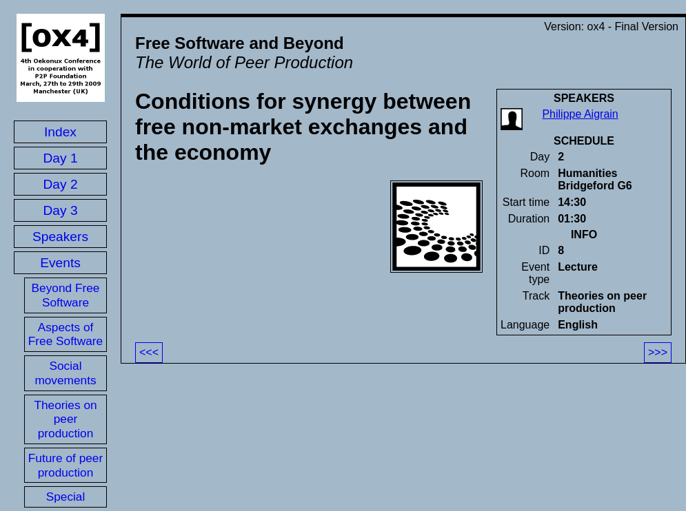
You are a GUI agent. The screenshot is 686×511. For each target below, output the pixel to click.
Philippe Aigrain (580, 114)
